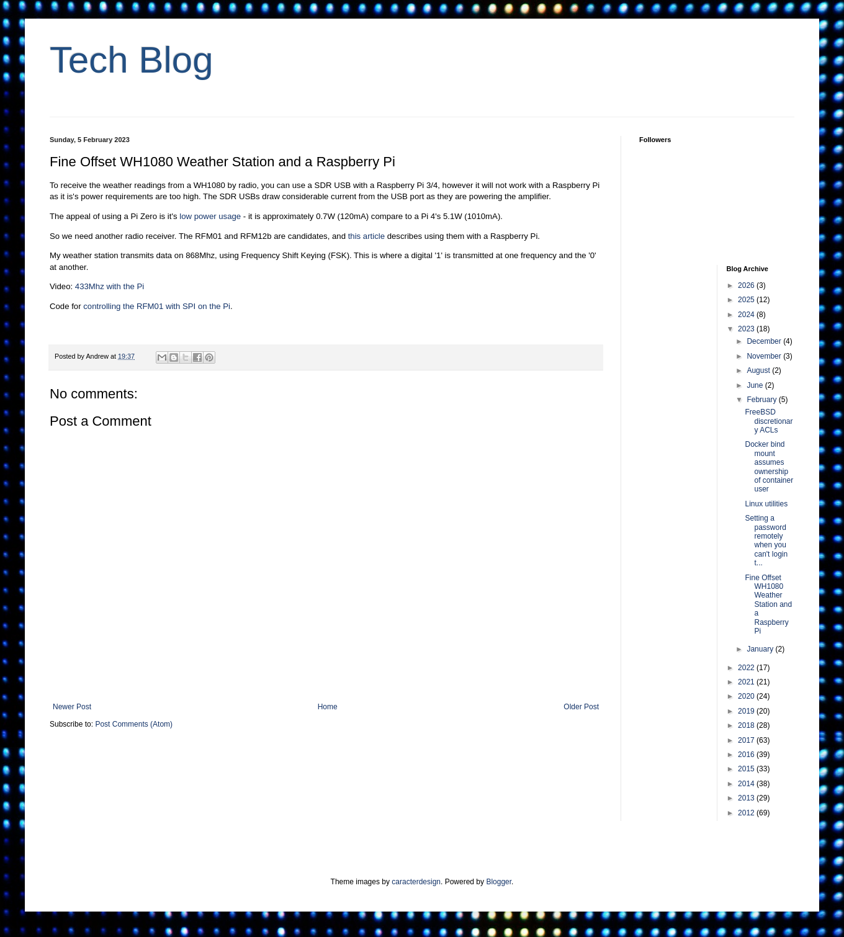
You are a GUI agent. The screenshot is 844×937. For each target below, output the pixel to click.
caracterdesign (416, 881)
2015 (747, 768)
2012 (747, 813)
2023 (747, 329)
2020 (747, 696)
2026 (747, 285)
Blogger (498, 881)
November (765, 356)
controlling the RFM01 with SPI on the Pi (156, 306)
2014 (747, 783)
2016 (747, 754)
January (761, 649)
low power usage (210, 216)
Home (328, 706)
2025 (747, 299)
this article (366, 236)
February (762, 399)
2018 (747, 725)
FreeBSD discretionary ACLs (768, 421)
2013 (747, 798)
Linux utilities (766, 504)
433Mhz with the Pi (109, 286)
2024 (747, 314)
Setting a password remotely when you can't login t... (766, 540)
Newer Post (72, 706)
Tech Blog (131, 60)
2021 (747, 682)
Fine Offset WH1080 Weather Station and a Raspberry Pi (768, 604)
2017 (747, 740)
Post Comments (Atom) (134, 724)
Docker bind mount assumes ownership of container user (769, 466)
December (765, 341)
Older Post (581, 706)
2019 (747, 711)
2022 (747, 667)
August (759, 370)
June (756, 385)
